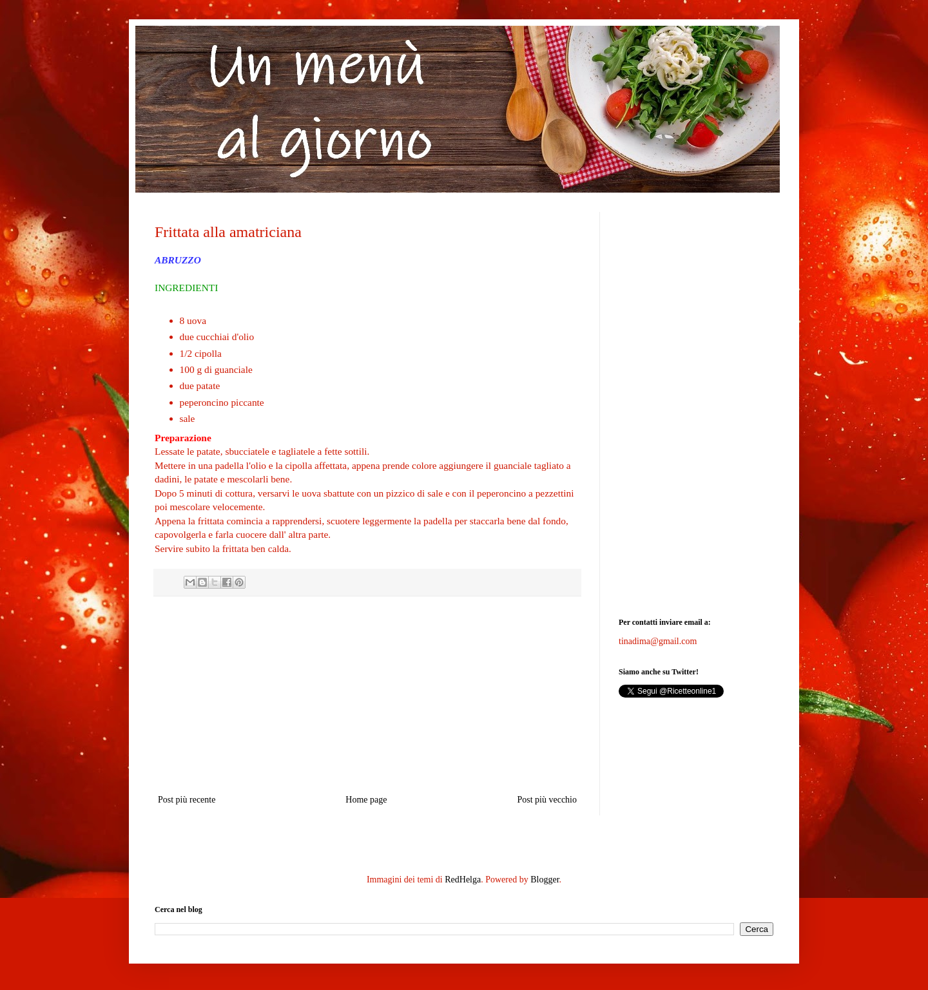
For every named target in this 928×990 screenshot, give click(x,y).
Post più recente (186, 799)
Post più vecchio (547, 799)
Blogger (544, 879)
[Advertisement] (367, 695)
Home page (366, 799)
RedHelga (463, 879)
